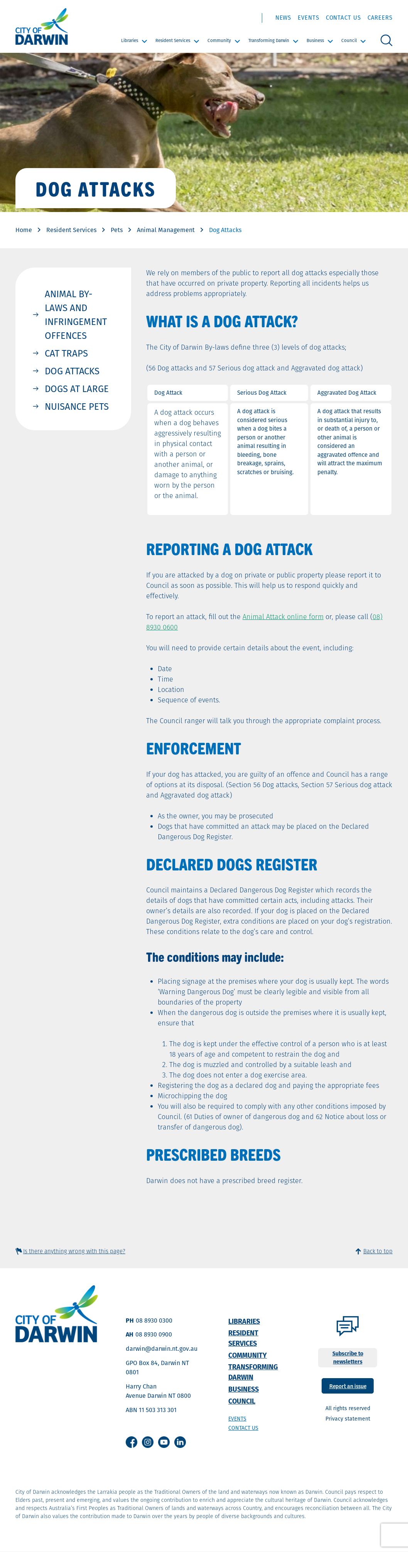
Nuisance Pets (77, 406)
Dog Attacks (72, 370)
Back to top (378, 1251)
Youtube (164, 1442)
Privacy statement (347, 1418)
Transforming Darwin (268, 40)
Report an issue (347, 1386)
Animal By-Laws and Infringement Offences (76, 314)
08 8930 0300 (154, 1320)
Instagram (147, 1442)
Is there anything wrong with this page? (74, 1251)
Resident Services (172, 40)
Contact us (243, 1428)
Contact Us (343, 17)
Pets (117, 230)
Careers (380, 17)
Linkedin (180, 1442)
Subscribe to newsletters (347, 1357)
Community (219, 40)
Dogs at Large (77, 388)
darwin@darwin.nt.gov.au (161, 1348)
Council (349, 40)
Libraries (129, 40)
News (283, 17)
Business (315, 40)
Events (308, 17)
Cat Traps (66, 353)
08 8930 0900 (153, 1334)
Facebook (131, 1442)
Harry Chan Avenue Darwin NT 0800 (158, 1391)
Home (23, 230)
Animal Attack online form (283, 616)
